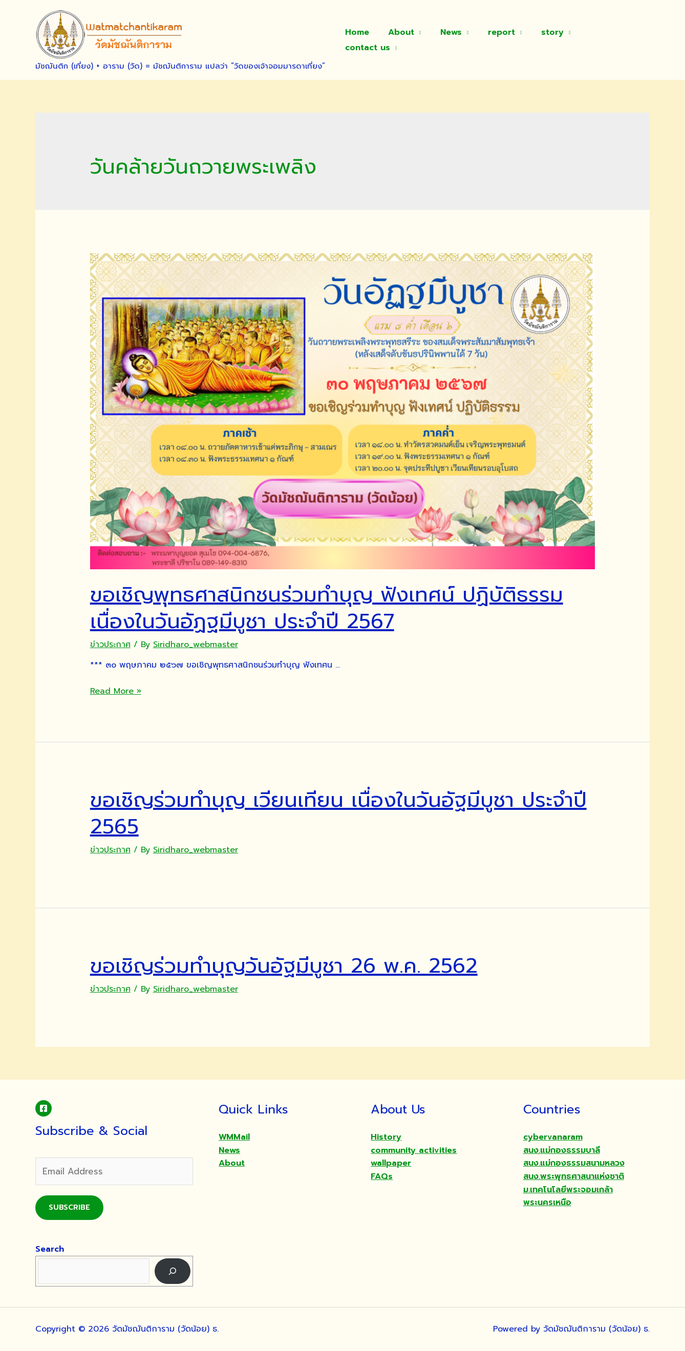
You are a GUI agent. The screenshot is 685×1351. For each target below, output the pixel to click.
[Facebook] (43, 1108)
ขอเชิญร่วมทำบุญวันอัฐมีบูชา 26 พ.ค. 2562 (284, 965)
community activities (414, 1150)
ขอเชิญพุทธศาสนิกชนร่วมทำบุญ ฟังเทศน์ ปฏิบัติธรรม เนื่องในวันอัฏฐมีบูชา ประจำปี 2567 (326, 608)
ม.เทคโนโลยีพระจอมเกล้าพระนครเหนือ (568, 1196)
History (386, 1137)
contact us (611, 40)
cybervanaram (553, 1137)
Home (370, 40)
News (458, 40)
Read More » (115, 691)
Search (49, 1249)
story (555, 40)
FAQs (382, 1176)
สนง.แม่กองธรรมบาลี (561, 1150)
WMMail (234, 1137)
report (506, 40)
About (411, 40)
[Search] (173, 1270)
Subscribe (69, 1207)
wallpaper (391, 1163)
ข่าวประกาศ (110, 644)
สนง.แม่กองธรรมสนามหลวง (574, 1163)
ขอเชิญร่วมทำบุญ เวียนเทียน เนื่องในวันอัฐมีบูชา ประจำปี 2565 (338, 813)
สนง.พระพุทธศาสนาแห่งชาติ (573, 1176)
